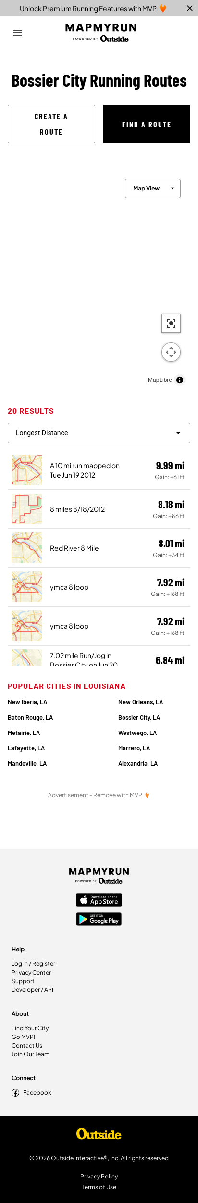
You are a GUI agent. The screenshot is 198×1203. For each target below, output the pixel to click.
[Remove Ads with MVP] (121, 794)
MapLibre (160, 380)
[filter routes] (99, 433)
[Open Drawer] (17, 32)
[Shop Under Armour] (99, 1136)
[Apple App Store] (99, 901)
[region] (99, 280)
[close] (190, 8)
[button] (51, 124)
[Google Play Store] (99, 920)
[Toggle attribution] (180, 380)
